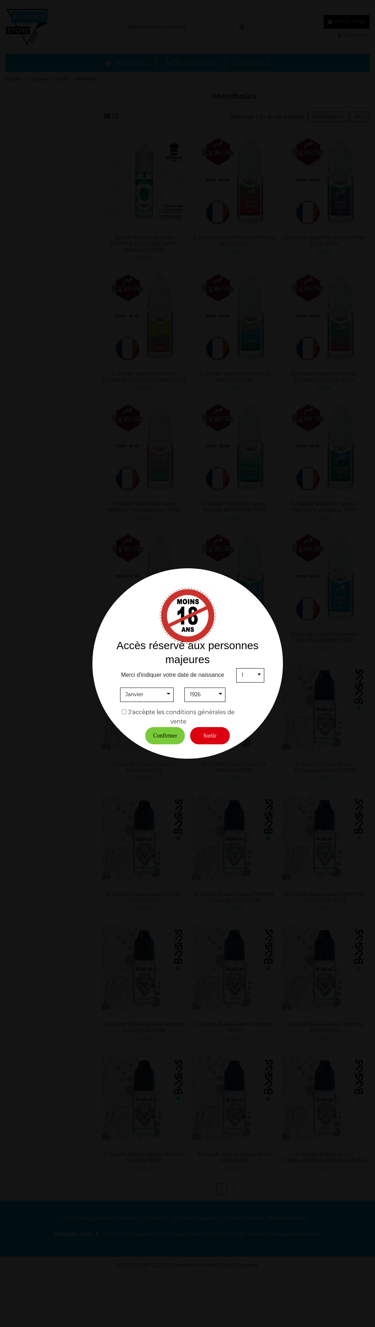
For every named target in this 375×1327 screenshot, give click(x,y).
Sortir (209, 735)
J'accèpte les (146, 712)
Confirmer (165, 735)
